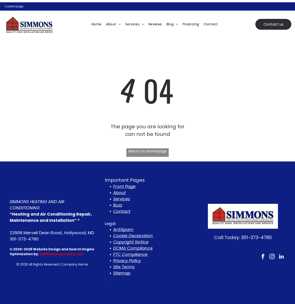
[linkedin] (281, 257)
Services (121, 199)
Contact (121, 211)
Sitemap (121, 273)
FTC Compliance (130, 254)
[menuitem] (96, 24)
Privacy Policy (127, 260)
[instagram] (272, 257)
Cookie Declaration (133, 236)
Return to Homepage (147, 151)
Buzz (117, 205)
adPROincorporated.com (62, 254)
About (119, 193)
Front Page (124, 186)
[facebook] (263, 257)
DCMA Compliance (133, 248)
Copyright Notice (130, 242)
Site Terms (124, 267)
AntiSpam (123, 229)
